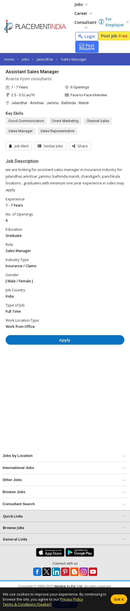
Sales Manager (74, 59)
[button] (80, 146)
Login (86, 36)
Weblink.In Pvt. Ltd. (68, 587)
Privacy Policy (71, 599)
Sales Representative (57, 131)
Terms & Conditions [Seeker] (27, 604)
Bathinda (68, 103)
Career (83, 13)
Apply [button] (64, 340)
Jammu (53, 103)
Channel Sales (97, 121)
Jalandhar (45, 59)
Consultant (85, 24)
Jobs (81, 4)
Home (9, 59)
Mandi (84, 103)
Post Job (114, 35)
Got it (119, 599)
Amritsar (37, 103)
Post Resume (87, 47)
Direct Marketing (65, 121)
